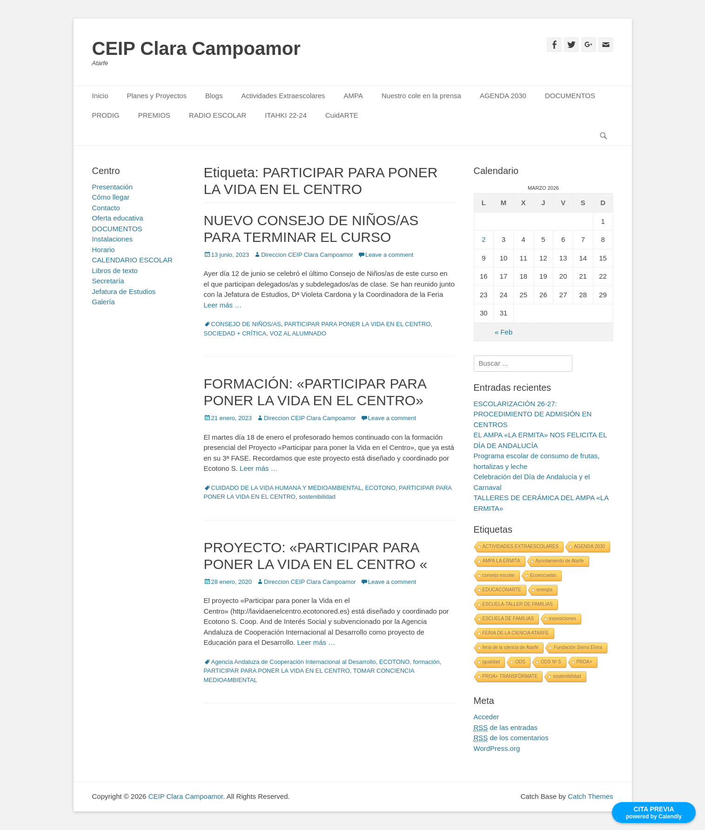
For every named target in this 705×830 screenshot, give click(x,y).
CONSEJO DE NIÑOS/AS (246, 324)
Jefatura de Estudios (124, 291)
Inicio (100, 96)
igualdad (491, 661)
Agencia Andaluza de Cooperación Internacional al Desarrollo (293, 661)
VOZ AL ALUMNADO (297, 333)
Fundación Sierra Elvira (578, 647)
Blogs (214, 96)
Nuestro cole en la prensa (421, 96)
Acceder (486, 717)
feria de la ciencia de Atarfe (511, 647)
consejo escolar (499, 575)
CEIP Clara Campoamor (196, 48)
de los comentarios (511, 738)
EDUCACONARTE (502, 589)
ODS (520, 661)
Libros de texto (115, 270)
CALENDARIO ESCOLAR (132, 260)
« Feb (503, 332)
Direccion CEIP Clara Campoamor (307, 254)
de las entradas (506, 727)
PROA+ (584, 661)
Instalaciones (112, 239)
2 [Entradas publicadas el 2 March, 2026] (483, 239)
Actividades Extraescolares (283, 96)
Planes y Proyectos (157, 96)
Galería (103, 302)
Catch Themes (590, 796)
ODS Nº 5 (551, 661)
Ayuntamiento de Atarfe (560, 560)
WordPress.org (497, 748)
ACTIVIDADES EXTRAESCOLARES (521, 546)
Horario (103, 250)
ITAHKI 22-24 (286, 115)
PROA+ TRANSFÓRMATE (510, 676)
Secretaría (108, 281)
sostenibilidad (317, 496)
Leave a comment (389, 254)
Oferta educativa (117, 218)
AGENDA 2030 (503, 96)
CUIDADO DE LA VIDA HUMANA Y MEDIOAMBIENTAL (286, 487)
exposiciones (562, 618)
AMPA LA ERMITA (501, 560)
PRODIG (106, 115)
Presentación (112, 187)
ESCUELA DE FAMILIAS (508, 618)
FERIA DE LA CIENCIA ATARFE (516, 633)
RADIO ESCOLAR (217, 115)
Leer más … (223, 305)
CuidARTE (341, 115)
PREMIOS (154, 115)
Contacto (106, 208)
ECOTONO (380, 487)
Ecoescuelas (543, 575)
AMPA (353, 96)
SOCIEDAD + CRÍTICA (235, 333)
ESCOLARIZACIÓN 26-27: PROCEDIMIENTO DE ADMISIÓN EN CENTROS (533, 414)
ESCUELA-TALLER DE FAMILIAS (518, 604)
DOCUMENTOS (570, 96)
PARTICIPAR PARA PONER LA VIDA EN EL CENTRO (357, 324)
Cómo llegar (111, 197)
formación (426, 661)
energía (544, 589)
